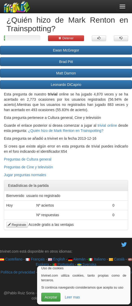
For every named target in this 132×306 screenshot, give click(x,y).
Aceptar (51, 297)
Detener (65, 38)
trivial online (107, 125)
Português (63, 264)
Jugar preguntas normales (25, 175)
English (56, 259)
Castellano (11, 259)
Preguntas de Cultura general (27, 159)
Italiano (97, 259)
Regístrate (17, 225)
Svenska (86, 264)
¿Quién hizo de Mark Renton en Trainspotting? (65, 131)
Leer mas (72, 297)
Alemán (77, 259)
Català (116, 259)
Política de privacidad (18, 272)
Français (35, 259)
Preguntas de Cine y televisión (28, 167)
